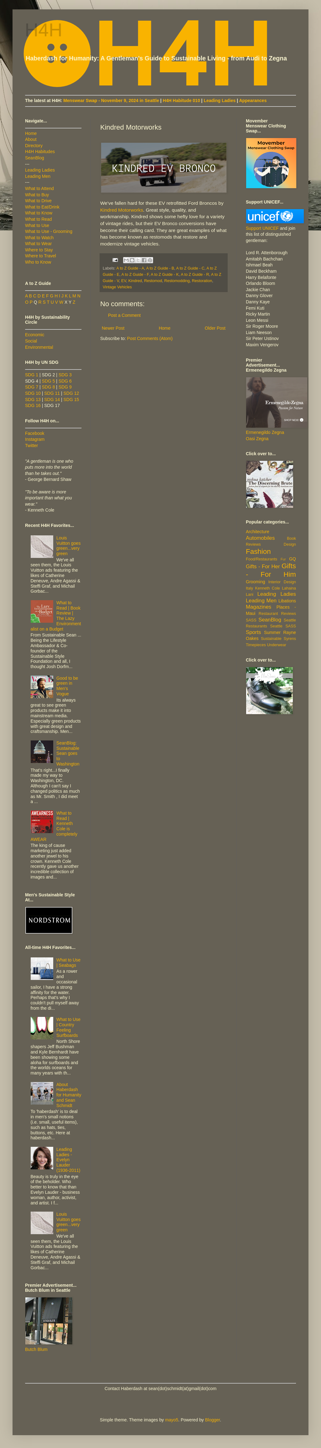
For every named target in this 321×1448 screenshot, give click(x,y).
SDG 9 (65, 386)
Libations (287, 600)
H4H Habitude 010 (181, 100)
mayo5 (171, 1419)
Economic (34, 334)
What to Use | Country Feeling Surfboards (68, 1027)
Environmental (39, 347)
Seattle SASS (283, 626)
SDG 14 (52, 399)
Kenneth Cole (267, 588)
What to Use (37, 225)
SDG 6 (65, 381)
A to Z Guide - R (195, 274)
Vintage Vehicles (117, 287)
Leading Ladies (220, 100)
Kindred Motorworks (121, 210)
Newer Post (113, 328)
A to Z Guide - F (135, 274)
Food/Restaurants (261, 559)
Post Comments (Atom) (150, 338)
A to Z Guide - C (190, 268)
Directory (34, 145)
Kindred (135, 281)
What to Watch (39, 237)
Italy (249, 588)
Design (290, 544)
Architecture (257, 531)
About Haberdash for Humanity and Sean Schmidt (68, 1095)
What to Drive (38, 200)
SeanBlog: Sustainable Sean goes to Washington (67, 753)
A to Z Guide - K (165, 274)
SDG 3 (65, 374)
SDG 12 (71, 393)
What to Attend (39, 188)
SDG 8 (48, 386)
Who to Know (38, 262)
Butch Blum (36, 1349)
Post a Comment (124, 315)
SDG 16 (33, 405)
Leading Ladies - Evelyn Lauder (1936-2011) (68, 1160)
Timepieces (256, 645)
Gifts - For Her (263, 566)
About (31, 139)
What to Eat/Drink (42, 206)
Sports (253, 632)
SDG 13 (33, 399)
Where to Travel (40, 255)
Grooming (255, 581)
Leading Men (37, 176)
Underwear (276, 645)
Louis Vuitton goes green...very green (68, 545)
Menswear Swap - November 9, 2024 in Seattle (111, 100)
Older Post (215, 328)
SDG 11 (52, 393)
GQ (292, 558)
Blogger (212, 1419)
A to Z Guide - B (160, 268)
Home (164, 328)
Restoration (202, 281)
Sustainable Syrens (278, 638)
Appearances (253, 100)
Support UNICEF (262, 228)
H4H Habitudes (40, 151)
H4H (44, 30)
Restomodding (177, 281)
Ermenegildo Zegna (265, 432)
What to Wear (38, 243)
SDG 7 (31, 386)
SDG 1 (31, 374)
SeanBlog (34, 157)
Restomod (153, 281)
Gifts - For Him (271, 570)
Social (31, 340)
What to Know (38, 212)
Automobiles (260, 538)
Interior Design (282, 582)
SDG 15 (71, 399)
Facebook (34, 433)
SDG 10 (33, 393)
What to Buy (37, 194)
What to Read (38, 219)
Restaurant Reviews (277, 613)
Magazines (258, 607)
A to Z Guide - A (130, 268)
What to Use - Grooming (48, 231)
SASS (251, 620)
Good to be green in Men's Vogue (67, 686)
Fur (283, 559)
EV (123, 281)
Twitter (31, 445)
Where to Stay (39, 249)
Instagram (34, 439)
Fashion (258, 551)
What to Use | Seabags (68, 962)
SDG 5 (48, 381)
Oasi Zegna (257, 438)
